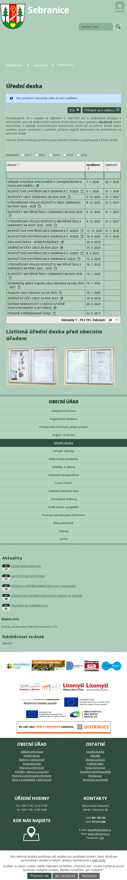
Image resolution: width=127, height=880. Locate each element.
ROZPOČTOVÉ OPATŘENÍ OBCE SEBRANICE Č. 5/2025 (45, 191)
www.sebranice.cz (99, 834)
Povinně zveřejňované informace (63, 515)
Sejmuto (111, 165)
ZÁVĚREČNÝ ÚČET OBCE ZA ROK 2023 (35, 298)
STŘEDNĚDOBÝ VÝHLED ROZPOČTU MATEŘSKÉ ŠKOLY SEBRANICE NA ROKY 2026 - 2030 (44, 223)
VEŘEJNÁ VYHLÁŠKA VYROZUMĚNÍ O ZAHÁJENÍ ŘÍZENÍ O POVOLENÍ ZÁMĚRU (44, 184)
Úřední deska (63, 443)
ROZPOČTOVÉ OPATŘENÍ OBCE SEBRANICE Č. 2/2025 (45, 253)
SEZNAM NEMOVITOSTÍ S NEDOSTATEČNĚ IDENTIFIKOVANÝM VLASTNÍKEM (36, 306)
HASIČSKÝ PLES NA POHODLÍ (28, 576)
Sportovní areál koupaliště (95, 771)
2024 (56, 155)
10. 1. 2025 (93, 264)
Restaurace (95, 775)
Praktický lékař (95, 763)
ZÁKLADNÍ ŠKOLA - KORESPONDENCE (35, 242)
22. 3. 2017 (93, 313)
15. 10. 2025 (94, 231)
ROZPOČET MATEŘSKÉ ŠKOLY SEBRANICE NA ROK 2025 (44, 275)
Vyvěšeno (93, 165)
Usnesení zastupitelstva (63, 475)
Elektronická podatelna (63, 459)
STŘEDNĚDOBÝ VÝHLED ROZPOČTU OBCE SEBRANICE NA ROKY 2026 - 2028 (43, 204)
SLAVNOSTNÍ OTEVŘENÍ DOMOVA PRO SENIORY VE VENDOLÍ (46, 595)
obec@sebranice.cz (99, 830)
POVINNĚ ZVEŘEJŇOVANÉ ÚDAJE (31, 313)
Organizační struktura (63, 419)
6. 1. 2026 (92, 191)
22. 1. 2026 (112, 182)
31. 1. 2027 (112, 197)
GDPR (63, 539)
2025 (70, 155)
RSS (74, 110)
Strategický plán (31, 763)
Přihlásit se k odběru (101, 110)
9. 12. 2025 (93, 197)
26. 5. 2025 (93, 242)
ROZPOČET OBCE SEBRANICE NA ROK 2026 (38, 197)
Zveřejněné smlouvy (63, 499)
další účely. (99, 860)
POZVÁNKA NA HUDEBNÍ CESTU (29, 605)
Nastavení (89, 876)
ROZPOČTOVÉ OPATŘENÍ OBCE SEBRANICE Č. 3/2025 (45, 236)
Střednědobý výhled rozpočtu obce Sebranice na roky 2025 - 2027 (45, 285)
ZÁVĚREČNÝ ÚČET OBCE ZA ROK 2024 (35, 247)
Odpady (64, 531)
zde (101, 838)
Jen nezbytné (65, 876)
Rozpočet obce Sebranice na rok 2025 (34, 293)
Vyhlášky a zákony (63, 467)
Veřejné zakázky (63, 451)
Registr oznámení (63, 435)
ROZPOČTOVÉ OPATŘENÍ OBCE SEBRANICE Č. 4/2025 (45, 231)
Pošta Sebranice (95, 767)
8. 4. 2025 (92, 253)
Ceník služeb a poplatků (63, 507)
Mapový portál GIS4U (31, 767)
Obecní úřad (40, 65)
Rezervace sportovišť (95, 779)
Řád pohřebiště (63, 523)
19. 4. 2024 (93, 298)
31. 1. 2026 (112, 191)
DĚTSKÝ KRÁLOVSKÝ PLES (26, 566)
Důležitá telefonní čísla (63, 491)
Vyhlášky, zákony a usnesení (32, 771)
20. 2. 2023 (93, 304)
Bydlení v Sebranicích (31, 759)
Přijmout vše (39, 876)
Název (11, 165)
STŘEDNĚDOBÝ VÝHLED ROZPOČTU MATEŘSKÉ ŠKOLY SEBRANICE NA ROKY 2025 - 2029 (44, 266)
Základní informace (63, 411)
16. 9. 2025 (93, 236)
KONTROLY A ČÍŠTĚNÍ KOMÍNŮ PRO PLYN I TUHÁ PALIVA (43, 586)
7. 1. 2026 (92, 182)
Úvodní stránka (14, 65)
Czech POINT (63, 483)
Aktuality (95, 755)
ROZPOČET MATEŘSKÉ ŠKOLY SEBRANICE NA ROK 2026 (44, 213)
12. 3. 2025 (93, 259)
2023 (42, 155)
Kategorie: (12, 154)
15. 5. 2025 (93, 247)
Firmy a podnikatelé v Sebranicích (32, 779)
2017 (28, 155)
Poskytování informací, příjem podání (63, 427)
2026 (84, 155)
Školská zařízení (95, 759)
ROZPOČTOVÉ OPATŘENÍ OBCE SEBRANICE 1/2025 (43, 259)
